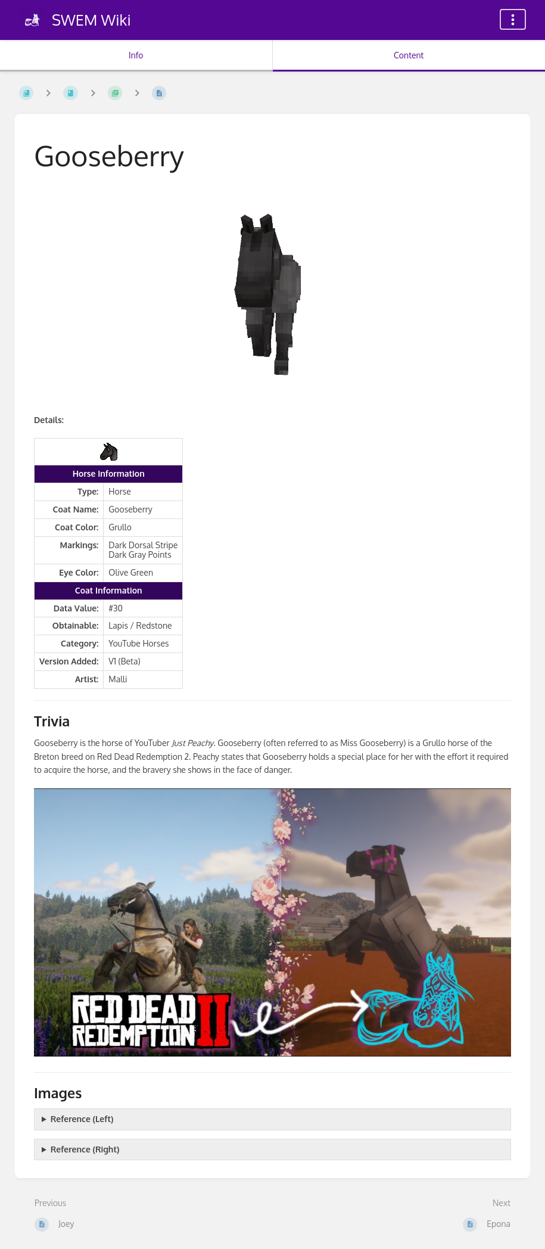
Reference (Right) (85, 1149)
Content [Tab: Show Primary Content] (408, 55)
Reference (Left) (82, 1119)
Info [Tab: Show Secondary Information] (136, 55)
